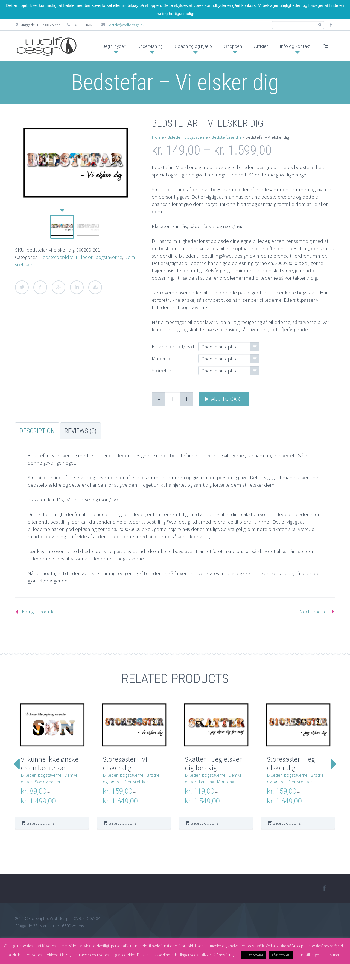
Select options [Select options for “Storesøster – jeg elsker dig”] (287, 823)
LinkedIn (77, 287)
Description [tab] (37, 431)
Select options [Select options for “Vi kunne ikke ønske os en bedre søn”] (40, 823)
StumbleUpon (95, 287)
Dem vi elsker (135, 782)
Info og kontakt (295, 46)
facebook (331, 25)
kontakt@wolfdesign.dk (125, 24)
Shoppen (233, 46)
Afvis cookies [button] (280, 955)
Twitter (22, 287)
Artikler (261, 46)
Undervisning (150, 46)
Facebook (40, 287)
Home (158, 137)
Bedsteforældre (57, 257)
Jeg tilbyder (114, 46)
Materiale (161, 358)
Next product (313, 611)
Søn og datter (47, 782)
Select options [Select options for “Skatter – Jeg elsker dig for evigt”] (204, 823)
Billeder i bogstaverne (99, 257)
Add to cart (227, 398)
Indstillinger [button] (309, 954)
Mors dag (225, 782)
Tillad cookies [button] (253, 955)
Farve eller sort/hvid (173, 346)
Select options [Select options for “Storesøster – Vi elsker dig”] (122, 823)
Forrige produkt (38, 611)
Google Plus (58, 287)
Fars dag (206, 782)
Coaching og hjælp (193, 46)
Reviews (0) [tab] (81, 431)
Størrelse (161, 370)
